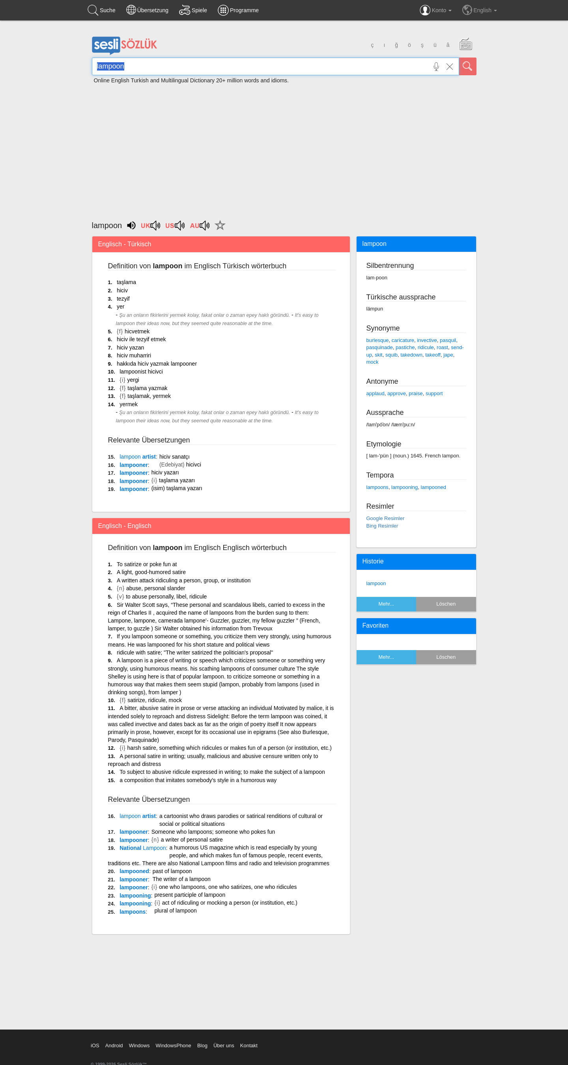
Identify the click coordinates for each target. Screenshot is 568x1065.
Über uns (223, 1045)
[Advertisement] (284, 148)
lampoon (376, 583)
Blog (202, 1045)
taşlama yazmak (147, 388)
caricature (403, 340)
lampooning (135, 895)
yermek (129, 404)
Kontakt (249, 1045)
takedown (411, 355)
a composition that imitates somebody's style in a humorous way (198, 780)
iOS (95, 1045)
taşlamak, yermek (149, 396)
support (434, 393)
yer (120, 306)
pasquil (448, 340)
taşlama (126, 282)
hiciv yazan (130, 347)
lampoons (133, 912)
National (143, 848)
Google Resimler (385, 518)
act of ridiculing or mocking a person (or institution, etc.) (229, 903)
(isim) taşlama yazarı (176, 488)
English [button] (479, 10)
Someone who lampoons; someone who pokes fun (213, 832)
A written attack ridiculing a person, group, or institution (183, 580)
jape (448, 355)
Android (114, 1045)
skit (379, 355)
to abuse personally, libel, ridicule (166, 596)
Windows (139, 1045)
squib (391, 355)
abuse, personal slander (155, 588)
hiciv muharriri (134, 355)
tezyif (123, 299)
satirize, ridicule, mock (154, 700)
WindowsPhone (173, 1045)
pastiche (405, 347)
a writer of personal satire (192, 839)
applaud (375, 393)
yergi (133, 380)
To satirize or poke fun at (147, 564)
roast (442, 347)
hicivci (193, 464)
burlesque (377, 340)
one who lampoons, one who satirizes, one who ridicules (228, 887)
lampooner (134, 465)
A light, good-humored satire (151, 572)
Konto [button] (436, 10)
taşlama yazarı (177, 480)
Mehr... (386, 604)
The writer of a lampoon (182, 879)
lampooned (134, 871)
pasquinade (379, 347)
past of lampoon (172, 871)
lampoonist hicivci (141, 371)
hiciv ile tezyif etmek (141, 339)
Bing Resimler (382, 526)
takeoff (433, 355)
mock (372, 362)
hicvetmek (137, 331)
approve (396, 393)
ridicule (426, 347)
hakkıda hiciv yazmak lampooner (157, 364)
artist (138, 457)
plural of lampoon (175, 910)
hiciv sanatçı (174, 457)
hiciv (122, 290)
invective (427, 340)
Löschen (446, 604)
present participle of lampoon (189, 895)
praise (415, 393)
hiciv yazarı (165, 472)
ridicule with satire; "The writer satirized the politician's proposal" (195, 652)
